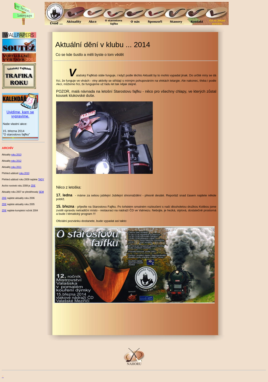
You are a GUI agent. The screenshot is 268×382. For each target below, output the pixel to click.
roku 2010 (24, 173)
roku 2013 (16, 154)
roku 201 (15, 161)
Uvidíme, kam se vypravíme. (20, 114)
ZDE (33, 185)
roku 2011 (16, 167)
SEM (41, 192)
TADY (41, 179)
